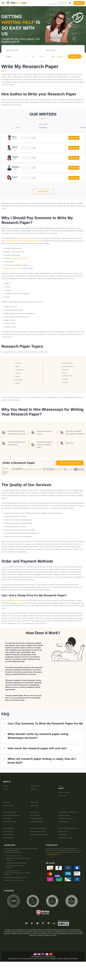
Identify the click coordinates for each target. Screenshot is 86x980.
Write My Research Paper (65, 838)
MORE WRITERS (43, 191)
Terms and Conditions (64, 792)
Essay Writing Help (8, 831)
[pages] (46, 56)
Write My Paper (62, 834)
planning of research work (19, 258)
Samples (33, 789)
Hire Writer (74, 138)
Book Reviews (34, 812)
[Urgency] (16, 56)
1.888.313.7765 (62, 4)
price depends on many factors (14, 600)
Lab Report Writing (8, 834)
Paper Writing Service (9, 838)
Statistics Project (62, 831)
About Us (5, 786)
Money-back (6, 802)
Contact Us (6, 789)
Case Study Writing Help (37, 821)
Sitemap (60, 786)
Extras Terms (34, 805)
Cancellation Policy (8, 805)
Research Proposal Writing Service (67, 828)
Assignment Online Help (9, 821)
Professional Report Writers (38, 831)
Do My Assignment (63, 821)
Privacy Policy (62, 795)
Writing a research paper (12, 268)
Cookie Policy (51, 854)
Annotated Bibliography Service (11, 815)
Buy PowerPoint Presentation (39, 828)
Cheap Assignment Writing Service (67, 812)
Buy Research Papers (37, 818)
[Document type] (22, 50)
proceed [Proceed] (76, 56)
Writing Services (35, 786)
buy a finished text (10, 241)
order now (79, 3)
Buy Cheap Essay (35, 815)
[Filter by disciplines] (50, 127)
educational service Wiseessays (31, 241)
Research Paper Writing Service (39, 834)
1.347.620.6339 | (53, 4)
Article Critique (7, 818)
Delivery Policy (35, 802)
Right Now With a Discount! (70, 463)
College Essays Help (64, 815)
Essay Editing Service (9, 828)
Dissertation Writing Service (65, 818)
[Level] (63, 50)
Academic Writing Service (10, 812)
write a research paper (27, 238)
